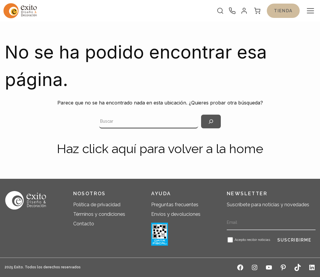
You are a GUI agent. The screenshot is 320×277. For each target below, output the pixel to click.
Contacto (83, 224)
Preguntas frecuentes (174, 204)
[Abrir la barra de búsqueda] (220, 10)
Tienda (283, 10)
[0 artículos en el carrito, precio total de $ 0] (257, 11)
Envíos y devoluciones (175, 214)
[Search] (211, 121)
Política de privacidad (96, 204)
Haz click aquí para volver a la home (160, 148)
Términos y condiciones (99, 214)
